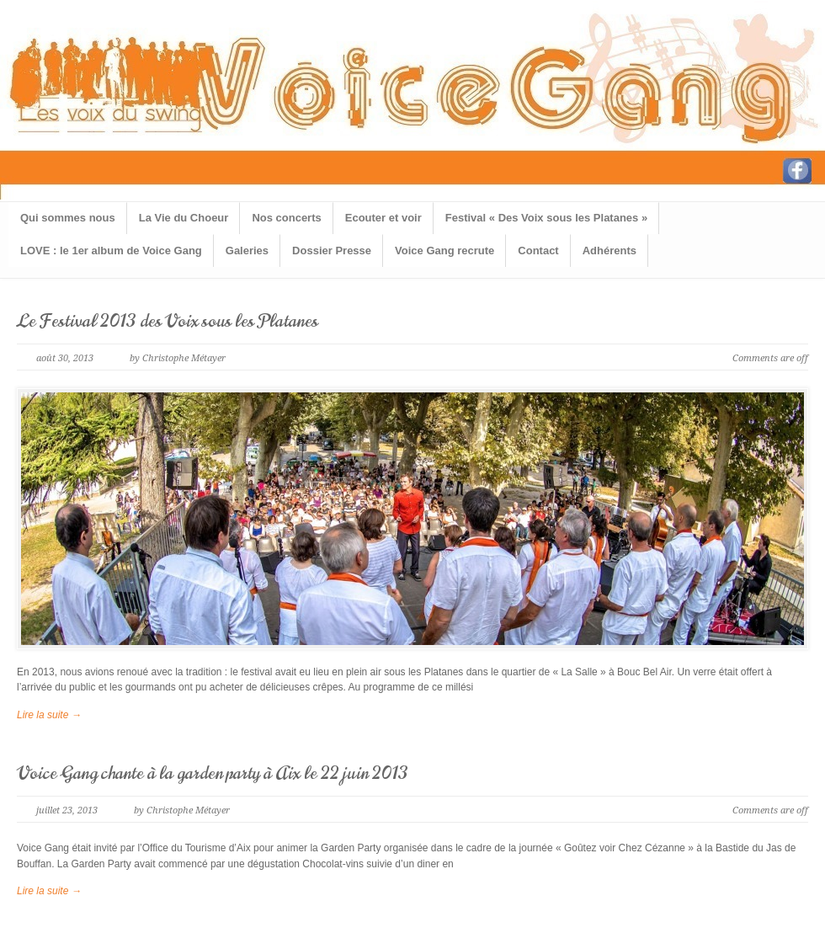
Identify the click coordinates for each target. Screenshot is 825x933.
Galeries (247, 250)
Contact (538, 250)
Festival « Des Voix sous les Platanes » (546, 217)
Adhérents (609, 250)
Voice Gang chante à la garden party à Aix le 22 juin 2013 (212, 773)
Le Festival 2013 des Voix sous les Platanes (167, 321)
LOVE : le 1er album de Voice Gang (111, 250)
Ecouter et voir (383, 217)
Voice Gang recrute (444, 250)
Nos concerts (286, 217)
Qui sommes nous (67, 217)
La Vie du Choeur (184, 217)
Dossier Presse (331, 250)
